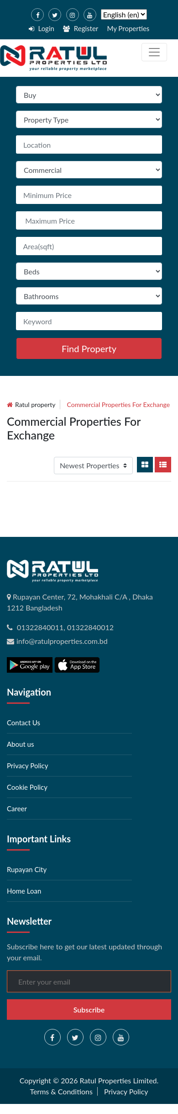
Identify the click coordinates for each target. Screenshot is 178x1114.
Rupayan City (27, 869)
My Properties (128, 28)
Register (80, 28)
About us (20, 744)
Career (17, 808)
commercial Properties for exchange (118, 404)
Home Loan (24, 891)
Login (41, 28)
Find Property (89, 348)
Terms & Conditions (61, 1091)
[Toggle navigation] (154, 52)
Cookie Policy (27, 787)
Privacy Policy (27, 765)
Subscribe (89, 1009)
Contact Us (23, 722)
